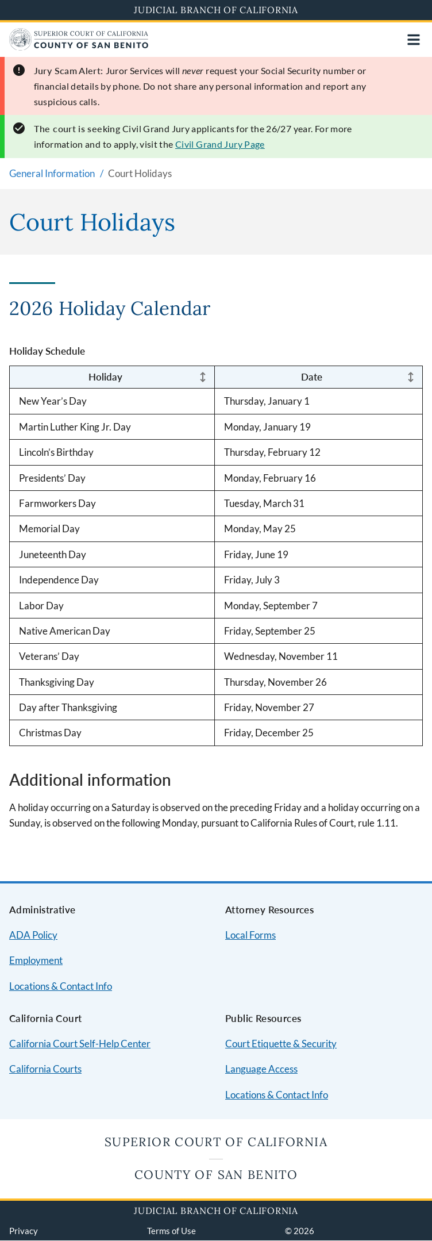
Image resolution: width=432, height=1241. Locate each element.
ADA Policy (33, 935)
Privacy (23, 1230)
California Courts (45, 1069)
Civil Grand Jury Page (220, 144)
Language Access (261, 1069)
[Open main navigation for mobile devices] (413, 39)
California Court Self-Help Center (80, 1044)
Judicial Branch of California (216, 10)
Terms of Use (171, 1230)
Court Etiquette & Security (281, 1044)
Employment (36, 960)
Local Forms (250, 935)
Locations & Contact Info (60, 986)
